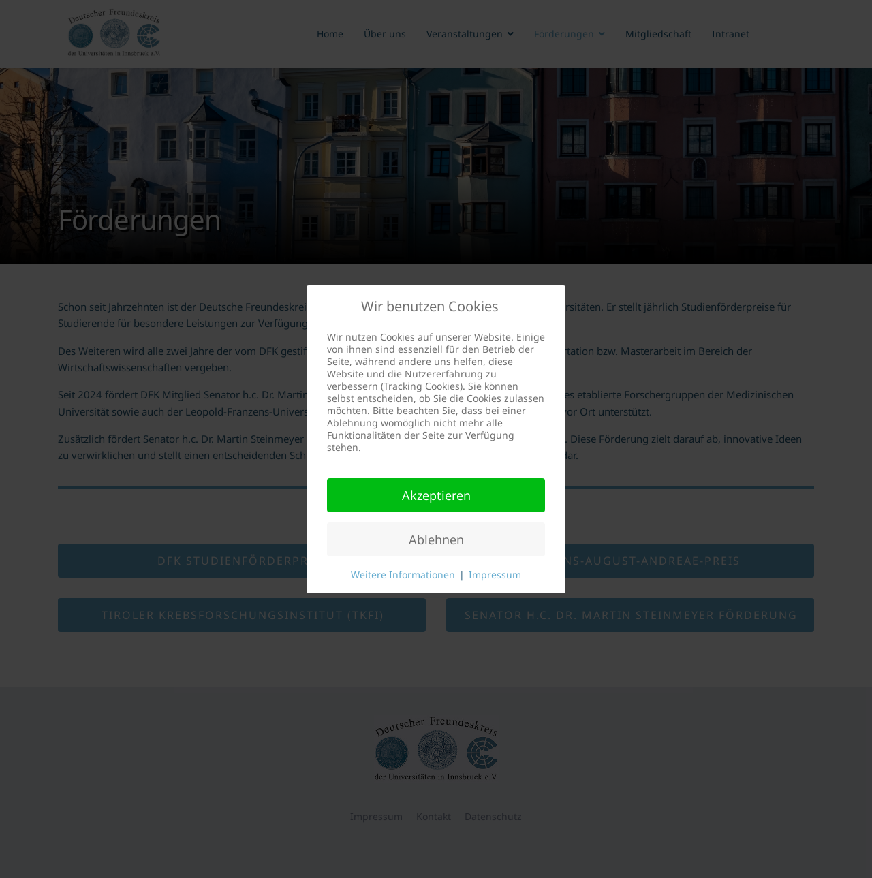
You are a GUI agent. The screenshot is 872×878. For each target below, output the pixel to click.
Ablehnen (436, 539)
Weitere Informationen (403, 574)
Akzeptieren (436, 495)
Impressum (495, 574)
